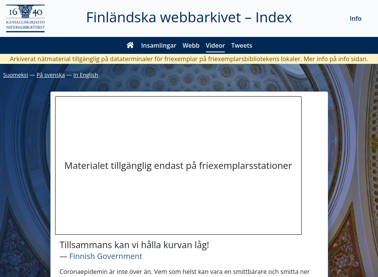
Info (356, 18)
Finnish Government (105, 256)
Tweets (241, 45)
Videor (215, 45)
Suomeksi (15, 74)
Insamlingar (158, 45)
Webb (191, 45)
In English (85, 74)
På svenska (51, 74)
